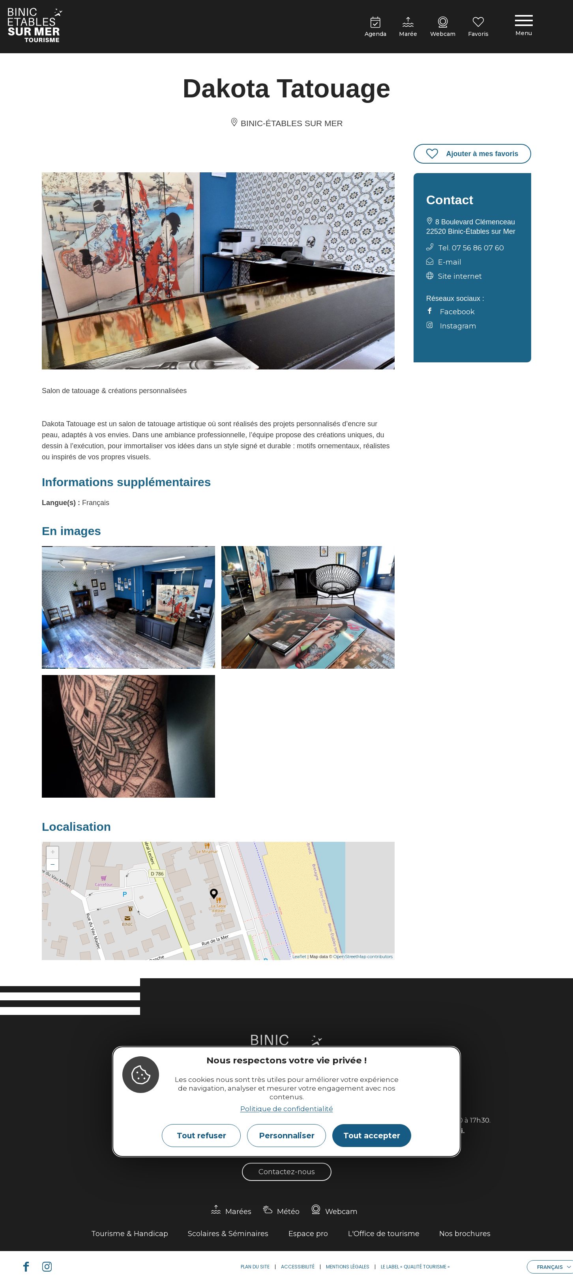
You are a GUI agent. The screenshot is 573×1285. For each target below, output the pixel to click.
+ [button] (52, 852)
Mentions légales (347, 1266)
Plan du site (255, 1266)
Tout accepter (371, 1135)
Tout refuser (201, 1135)
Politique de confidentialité (286, 1109)
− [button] (52, 864)
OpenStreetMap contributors (363, 956)
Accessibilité (298, 1266)
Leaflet (299, 956)
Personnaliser (287, 1135)
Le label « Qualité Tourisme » (415, 1266)
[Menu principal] (524, 26)
